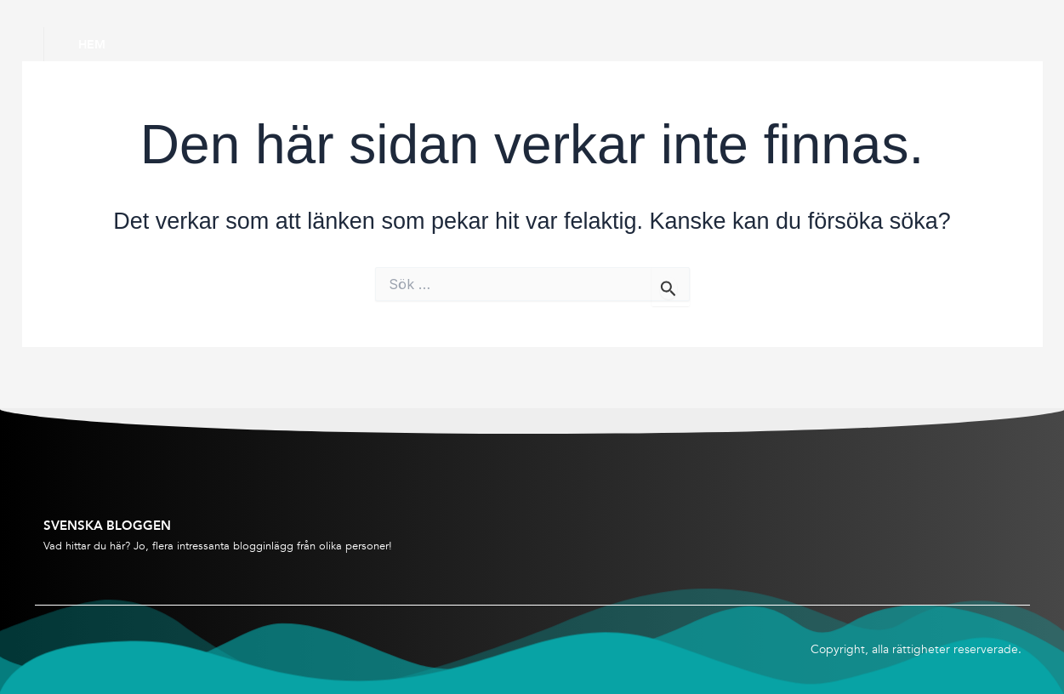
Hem (91, 44)
